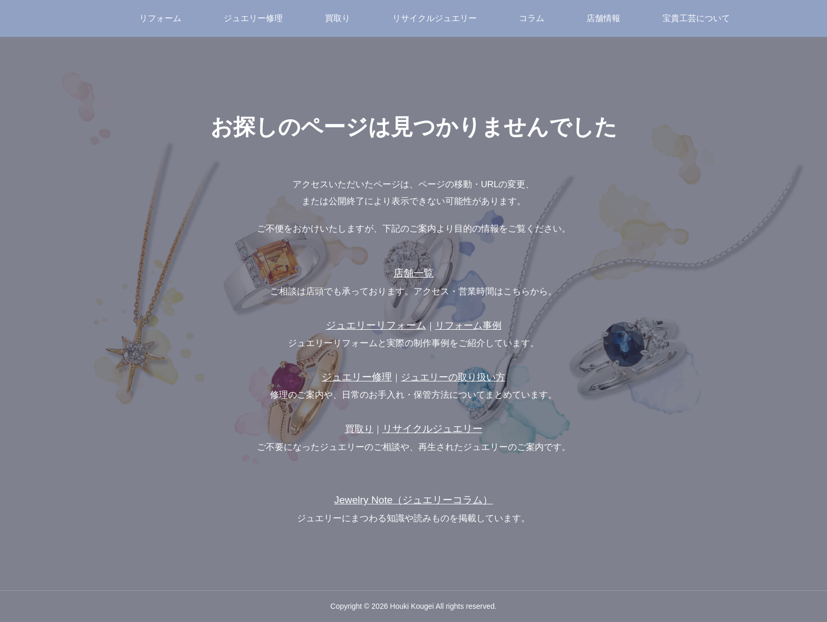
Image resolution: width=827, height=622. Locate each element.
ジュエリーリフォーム (376, 325)
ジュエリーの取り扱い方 (453, 377)
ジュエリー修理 (253, 18)
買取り (337, 18)
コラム (531, 18)
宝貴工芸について (696, 18)
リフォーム (160, 18)
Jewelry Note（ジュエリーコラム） (413, 499)
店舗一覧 (413, 273)
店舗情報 (603, 18)
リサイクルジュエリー (434, 18)
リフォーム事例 (468, 325)
